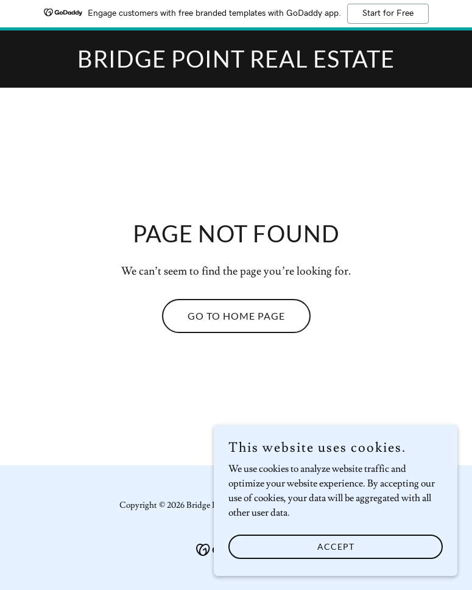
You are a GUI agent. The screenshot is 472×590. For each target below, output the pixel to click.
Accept (335, 563)
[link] (236, 64)
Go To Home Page (236, 315)
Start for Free (388, 13)
